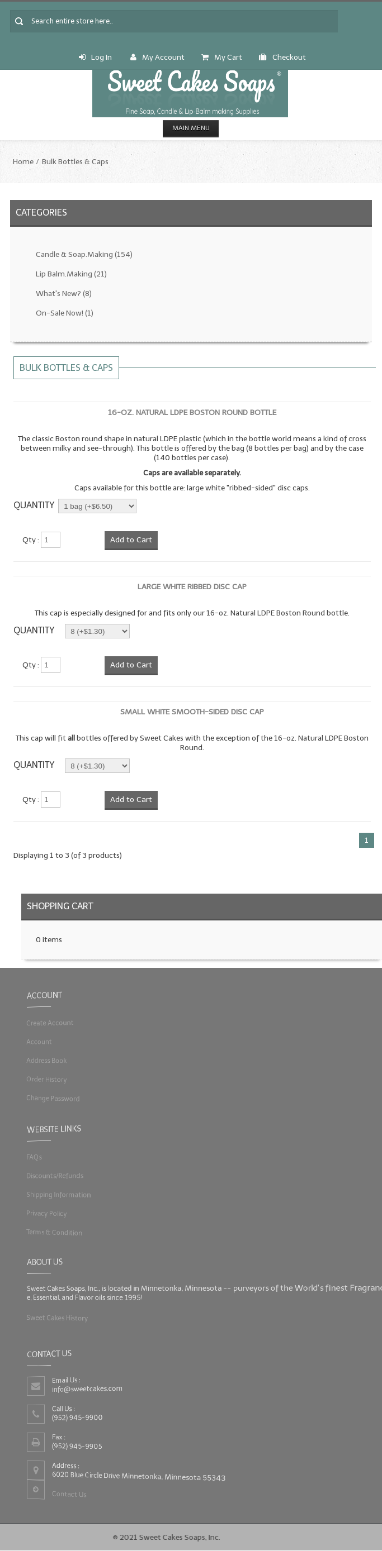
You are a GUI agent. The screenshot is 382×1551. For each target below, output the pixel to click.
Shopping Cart (60, 906)
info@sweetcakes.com (88, 1388)
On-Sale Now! (64, 313)
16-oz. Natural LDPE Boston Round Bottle (192, 412)
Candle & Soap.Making (84, 254)
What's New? (64, 293)
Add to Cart (131, 540)
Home (23, 161)
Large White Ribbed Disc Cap (192, 586)
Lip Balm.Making (71, 274)
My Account (157, 57)
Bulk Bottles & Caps (75, 161)
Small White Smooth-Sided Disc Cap (192, 712)
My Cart (221, 57)
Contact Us (70, 1493)
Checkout (282, 57)
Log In (95, 57)
